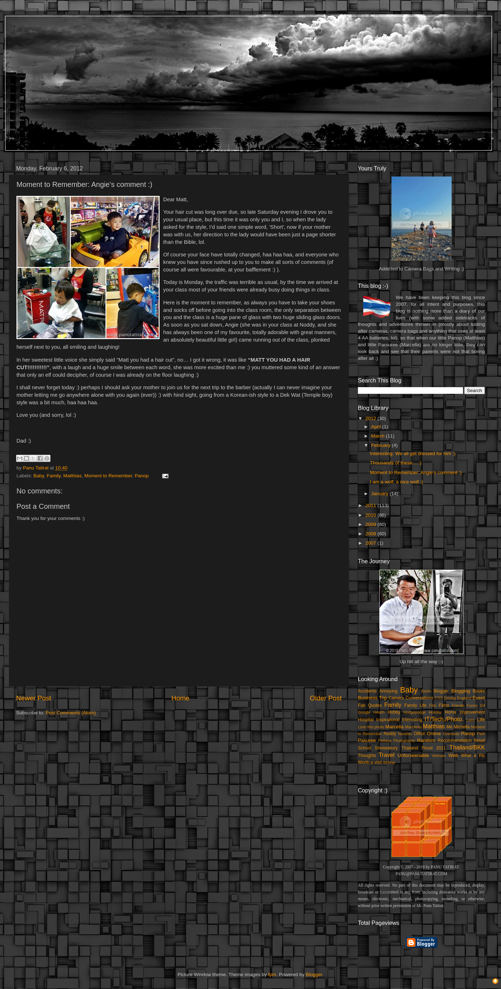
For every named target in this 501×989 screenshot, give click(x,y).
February (381, 445)
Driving (450, 698)
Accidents (367, 691)
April (376, 426)
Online (434, 733)
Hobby (394, 712)
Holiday (435, 712)
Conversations (419, 697)
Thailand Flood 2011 (424, 748)
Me (450, 726)
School (364, 748)
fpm (272, 974)
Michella (462, 726)
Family (54, 475)
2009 (371, 524)
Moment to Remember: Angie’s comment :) (416, 472)
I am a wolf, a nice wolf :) (396, 481)
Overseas (451, 734)
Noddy (390, 733)
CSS (438, 698)
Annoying (388, 691)
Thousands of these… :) (396, 462)
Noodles (405, 734)
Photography (404, 740)
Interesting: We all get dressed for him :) (413, 453)
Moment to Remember (108, 475)
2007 (371, 543)
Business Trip (372, 697)
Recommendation (455, 740)
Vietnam (439, 755)
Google (364, 712)
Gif (482, 705)
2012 (371, 418)
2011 (371, 505)
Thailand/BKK (467, 747)
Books (479, 691)
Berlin (426, 691)
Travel (386, 755)
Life (481, 719)
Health (379, 712)
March (378, 436)
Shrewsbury (386, 748)
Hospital (366, 719)
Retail (479, 740)
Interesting (412, 719)
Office (419, 733)
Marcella (394, 726)
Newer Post (33, 698)
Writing (389, 762)
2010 (371, 515)
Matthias (72, 475)
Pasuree (367, 740)
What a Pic (473, 755)
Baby (38, 475)
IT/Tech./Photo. (444, 719)
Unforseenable (413, 755)
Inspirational (387, 719)
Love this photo (371, 727)
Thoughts (367, 755)
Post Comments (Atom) (71, 712)
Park (481, 734)
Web (453, 755)
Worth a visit (370, 762)
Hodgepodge (415, 712)
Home (180, 698)
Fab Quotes (370, 705)
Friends (458, 705)
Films (444, 705)
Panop (142, 475)
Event (478, 697)
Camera (396, 697)
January (380, 493)
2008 (371, 533)
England (464, 698)
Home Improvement (465, 712)
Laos (470, 720)
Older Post (326, 698)
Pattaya (384, 740)
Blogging (460, 691)
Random (426, 740)
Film (432, 705)
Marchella (413, 727)
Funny (472, 705)
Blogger (441, 691)
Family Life (415, 705)
